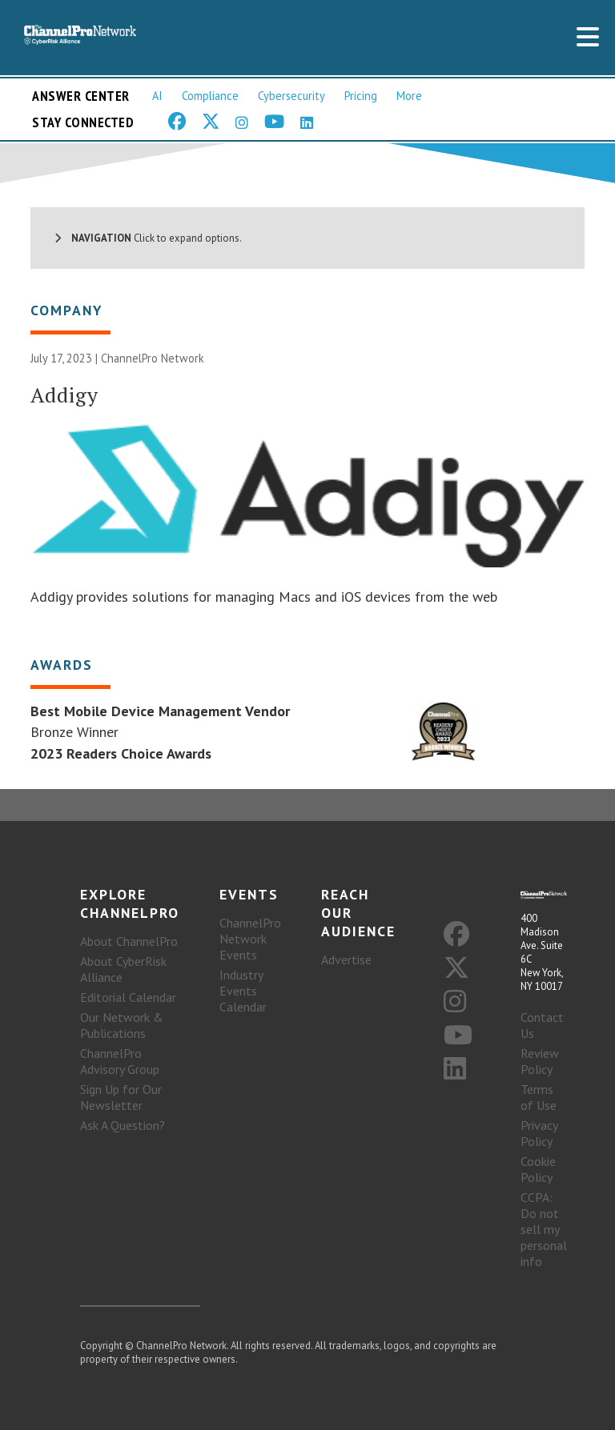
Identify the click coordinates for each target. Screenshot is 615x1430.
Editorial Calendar (128, 997)
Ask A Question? (122, 1125)
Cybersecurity (291, 95)
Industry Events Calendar (243, 991)
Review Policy (540, 1061)
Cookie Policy (538, 1169)
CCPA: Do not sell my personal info (544, 1229)
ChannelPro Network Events (250, 939)
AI (157, 95)
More (409, 95)
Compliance (210, 95)
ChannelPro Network (152, 358)
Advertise (346, 959)
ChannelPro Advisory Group (119, 1061)
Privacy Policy (539, 1133)
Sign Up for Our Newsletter (121, 1097)
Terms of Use (539, 1097)
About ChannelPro (129, 941)
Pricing (360, 95)
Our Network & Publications (121, 1025)
